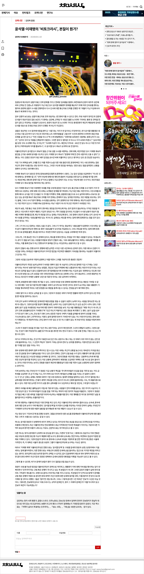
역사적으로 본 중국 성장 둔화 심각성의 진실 (130, 243)
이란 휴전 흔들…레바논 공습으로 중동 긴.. (119, 77)
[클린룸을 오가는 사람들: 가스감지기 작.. (120, 38)
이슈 (16, 13)
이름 (18, 533)
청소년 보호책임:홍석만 (89, 563)
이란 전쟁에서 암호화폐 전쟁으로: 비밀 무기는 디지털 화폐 (130, 213)
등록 (97, 547)
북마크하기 (8, 48)
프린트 (8, 54)
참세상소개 (32, 563)
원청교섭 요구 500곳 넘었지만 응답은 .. (120, 31)
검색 (141, 7)
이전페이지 (56, 563)
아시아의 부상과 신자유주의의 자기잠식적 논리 (130, 202)
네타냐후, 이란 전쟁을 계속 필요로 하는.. (119, 80)
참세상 (72, 5)
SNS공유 (8, 41)
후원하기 (41, 563)
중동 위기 (116, 63)
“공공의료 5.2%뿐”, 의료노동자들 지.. (119, 35)
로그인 (128, 6)
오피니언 (38, 13)
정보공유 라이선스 (99, 571)
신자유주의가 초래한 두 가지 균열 (130, 232)
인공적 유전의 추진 (113, 45)
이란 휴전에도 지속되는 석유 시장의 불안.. (119, 83)
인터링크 (26, 13)
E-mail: (93, 569)
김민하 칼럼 (30, 20)
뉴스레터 (64, 563)
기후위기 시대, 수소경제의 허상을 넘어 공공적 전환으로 (130, 223)
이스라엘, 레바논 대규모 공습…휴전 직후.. (120, 74)
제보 (135, 6)
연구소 (50, 13)
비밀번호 (62, 533)
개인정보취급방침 (74, 563)
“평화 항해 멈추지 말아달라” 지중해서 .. (120, 42)
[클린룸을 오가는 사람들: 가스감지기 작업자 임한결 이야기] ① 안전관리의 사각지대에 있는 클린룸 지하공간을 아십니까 (130, 191)
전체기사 (5, 13)
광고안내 (48, 563)
